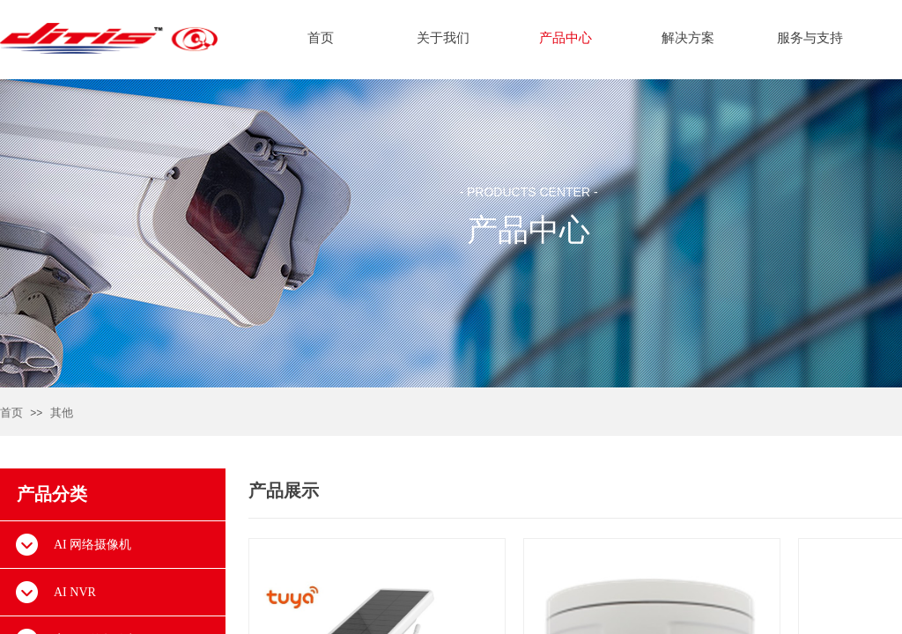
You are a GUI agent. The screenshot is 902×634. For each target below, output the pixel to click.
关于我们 (443, 38)
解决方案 (688, 38)
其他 (61, 412)
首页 (11, 412)
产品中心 (565, 38)
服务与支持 (810, 38)
